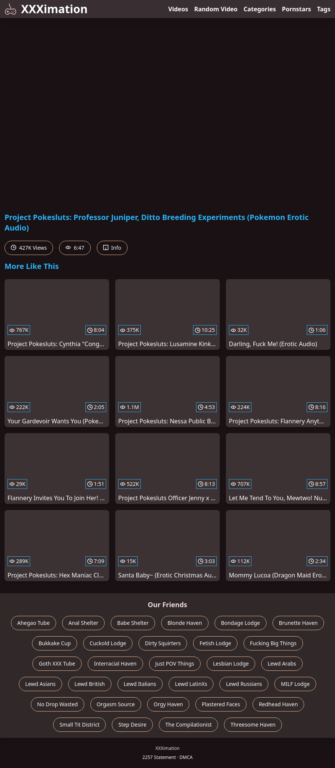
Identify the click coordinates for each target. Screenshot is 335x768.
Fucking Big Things (273, 643)
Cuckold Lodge (108, 643)
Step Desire (132, 724)
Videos (178, 9)
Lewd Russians (244, 683)
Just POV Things (174, 663)
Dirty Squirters (163, 643)
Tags (323, 9)
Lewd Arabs (282, 663)
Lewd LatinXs (191, 683)
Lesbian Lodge (231, 663)
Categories (260, 9)
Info (112, 247)
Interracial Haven (115, 663)
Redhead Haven (278, 704)
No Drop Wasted (57, 704)
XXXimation (46, 9)
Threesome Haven (252, 724)
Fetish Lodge (215, 643)
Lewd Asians (40, 683)
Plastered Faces (221, 704)
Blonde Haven (185, 622)
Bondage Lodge (240, 622)
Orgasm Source (116, 704)
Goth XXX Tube (57, 663)
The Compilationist (188, 724)
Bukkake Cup (54, 643)
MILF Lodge (295, 683)
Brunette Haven (298, 622)
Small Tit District (79, 724)
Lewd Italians (140, 683)
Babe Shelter (133, 622)
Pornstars (296, 9)
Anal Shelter (83, 622)
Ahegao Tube (33, 622)
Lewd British (90, 683)
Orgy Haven (168, 704)
